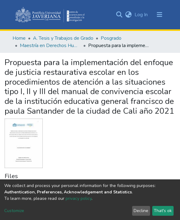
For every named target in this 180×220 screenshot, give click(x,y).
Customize (14, 211)
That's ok (163, 211)
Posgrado (111, 38)
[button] (128, 14)
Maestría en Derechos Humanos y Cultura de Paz (50, 45)
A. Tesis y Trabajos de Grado (63, 38)
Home (19, 38)
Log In (142, 14)
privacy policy (79, 198)
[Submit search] (119, 15)
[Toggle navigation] (159, 14)
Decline (141, 211)
